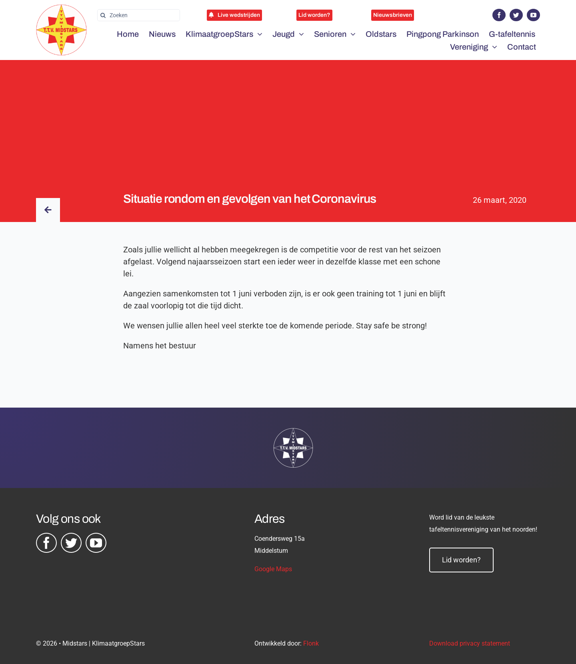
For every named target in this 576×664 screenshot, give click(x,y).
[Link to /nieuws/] (48, 210)
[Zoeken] (138, 15)
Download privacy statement (469, 643)
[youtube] (533, 15)
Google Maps (273, 569)
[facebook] (499, 15)
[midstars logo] (61, 8)
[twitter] (516, 15)
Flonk (311, 643)
